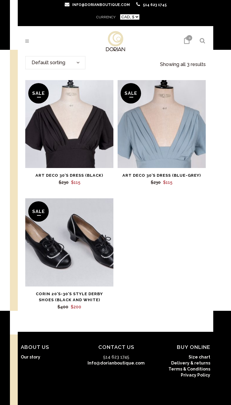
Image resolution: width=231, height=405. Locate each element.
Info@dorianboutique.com (116, 363)
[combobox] (55, 62)
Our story (30, 357)
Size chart (199, 357)
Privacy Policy (195, 375)
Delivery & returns (190, 363)
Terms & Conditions (189, 369)
